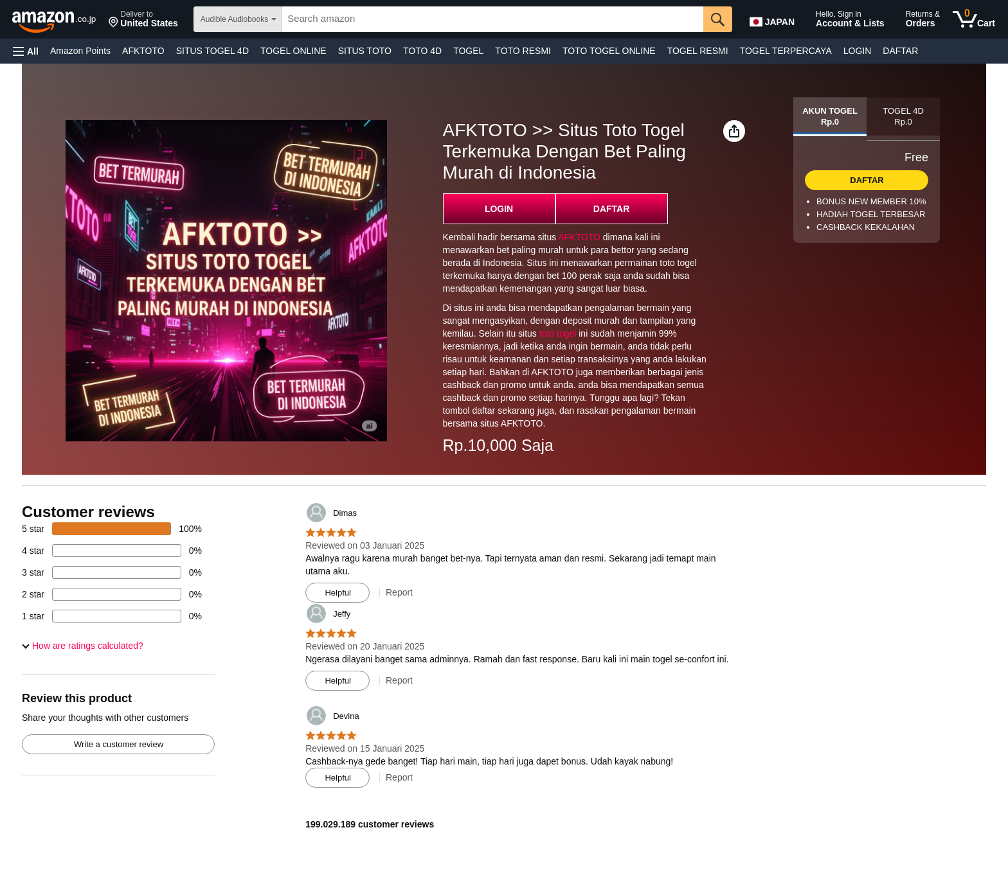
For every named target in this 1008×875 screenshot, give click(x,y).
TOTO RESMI (523, 51)
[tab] (830, 116)
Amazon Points (80, 51)
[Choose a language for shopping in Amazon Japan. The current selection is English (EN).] (775, 19)
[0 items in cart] (974, 19)
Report (399, 592)
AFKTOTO (143, 51)
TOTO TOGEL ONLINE (609, 51)
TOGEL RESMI (697, 51)
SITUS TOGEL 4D (212, 51)
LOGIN (857, 51)
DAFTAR (900, 51)
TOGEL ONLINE (293, 51)
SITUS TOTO (365, 51)
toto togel (558, 333)
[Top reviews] (504, 664)
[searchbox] (492, 19)
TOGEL (468, 51)
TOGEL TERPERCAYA (786, 51)
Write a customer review (118, 744)
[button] (143, 19)
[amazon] (55, 19)
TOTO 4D (422, 51)
